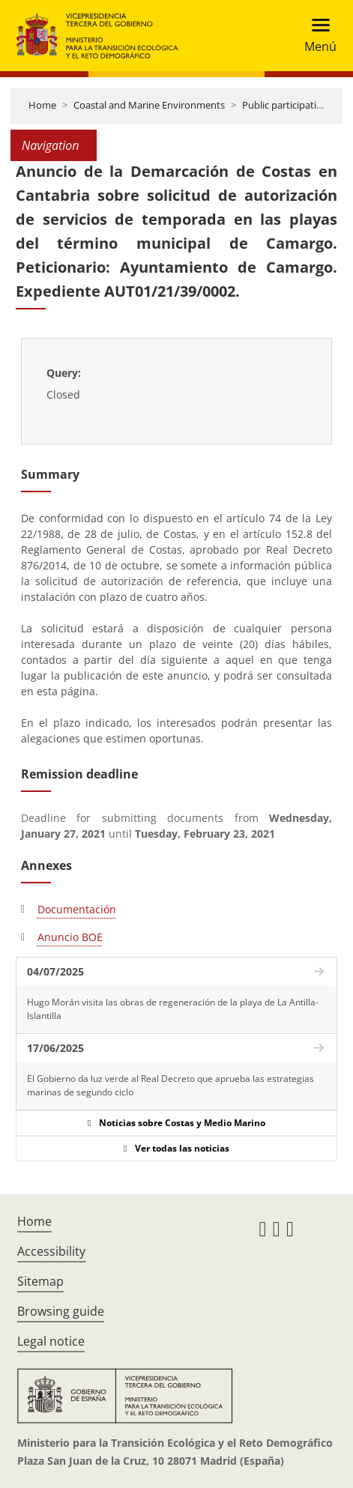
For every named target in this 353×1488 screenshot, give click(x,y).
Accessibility (51, 1251)
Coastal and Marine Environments (149, 105)
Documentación (76, 909)
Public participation (285, 105)
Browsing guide (60, 1311)
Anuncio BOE (70, 937)
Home (42, 105)
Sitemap (40, 1281)
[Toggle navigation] (316, 35)
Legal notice (51, 1341)
